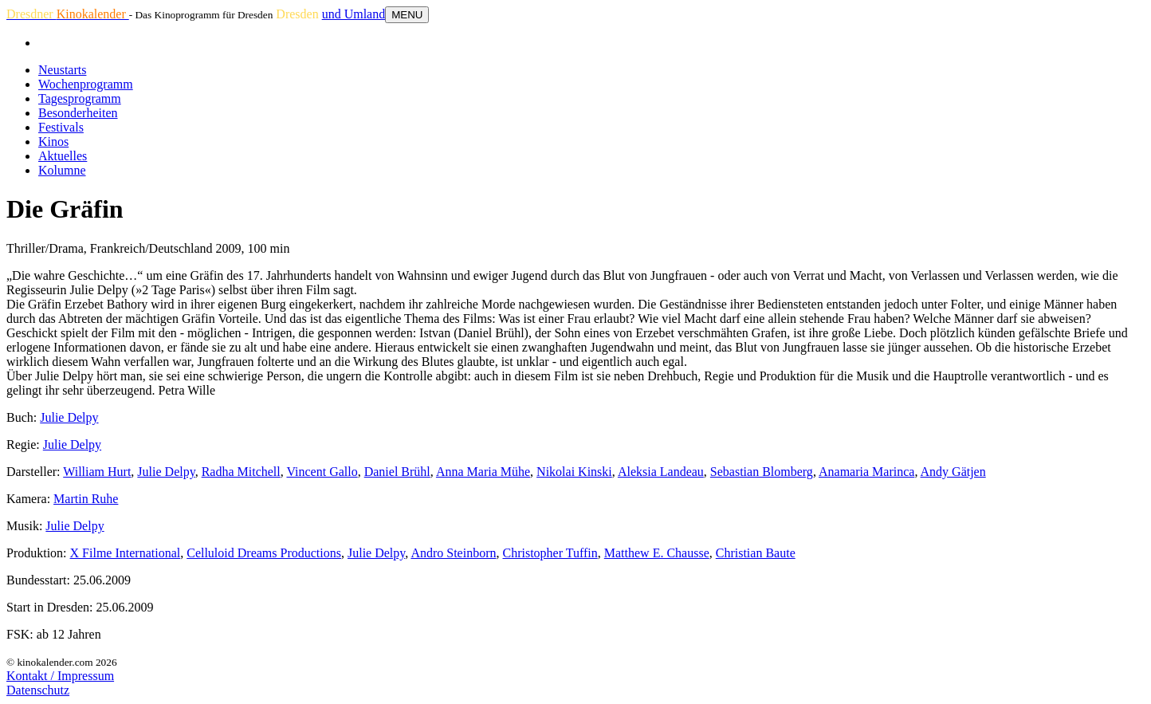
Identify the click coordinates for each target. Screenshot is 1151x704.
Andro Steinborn (453, 553)
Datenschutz (37, 690)
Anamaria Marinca (866, 471)
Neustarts (62, 70)
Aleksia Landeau (661, 471)
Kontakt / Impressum (60, 675)
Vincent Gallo (321, 471)
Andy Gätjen (953, 471)
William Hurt (97, 471)
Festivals (61, 127)
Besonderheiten (78, 113)
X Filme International (125, 553)
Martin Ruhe (85, 498)
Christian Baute (755, 553)
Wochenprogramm (85, 84)
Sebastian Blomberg (761, 471)
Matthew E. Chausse (656, 553)
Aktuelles (62, 156)
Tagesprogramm (79, 98)
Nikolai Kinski (574, 471)
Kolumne (62, 170)
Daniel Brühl (397, 471)
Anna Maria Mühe (483, 471)
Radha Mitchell (241, 471)
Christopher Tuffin (549, 553)
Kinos (53, 141)
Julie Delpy (69, 417)
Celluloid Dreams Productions (264, 553)
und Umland (354, 14)
